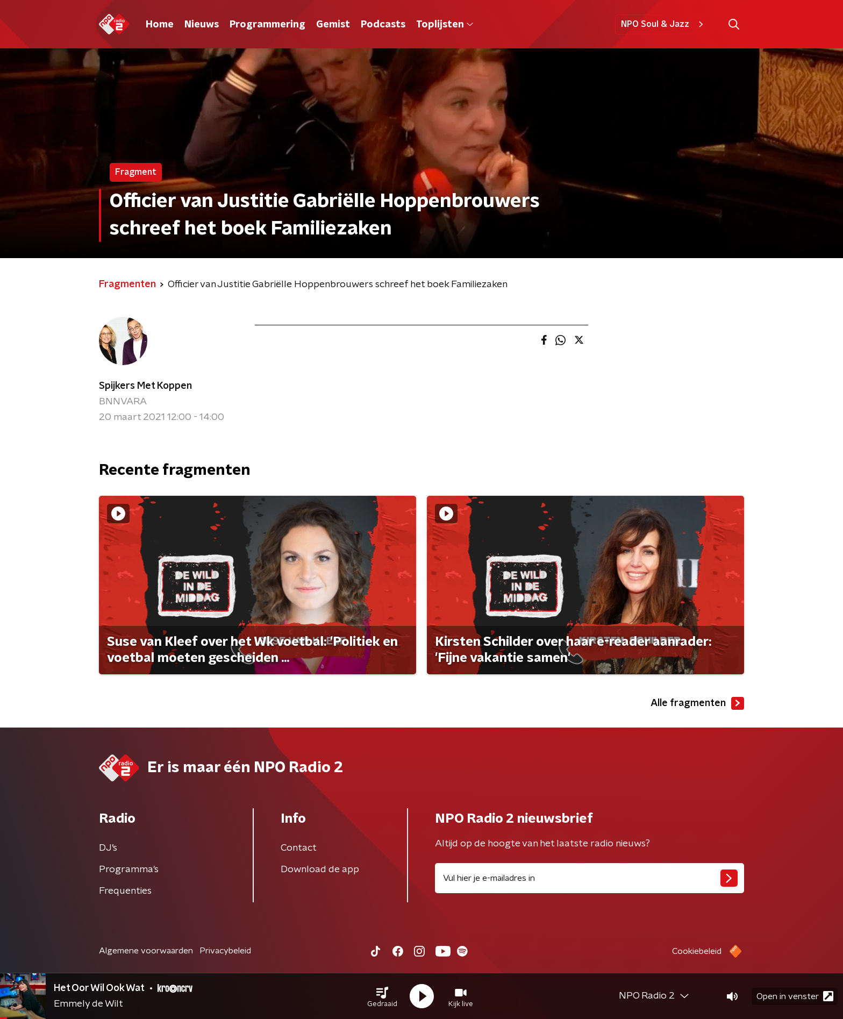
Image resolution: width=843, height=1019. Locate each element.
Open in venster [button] (794, 996)
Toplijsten (444, 25)
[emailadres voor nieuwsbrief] (589, 878)
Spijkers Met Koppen (145, 386)
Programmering (267, 25)
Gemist (333, 25)
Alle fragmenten (697, 703)
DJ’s (108, 848)
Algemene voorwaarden (146, 950)
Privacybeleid (225, 950)
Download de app (320, 869)
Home (160, 25)
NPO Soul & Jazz (663, 24)
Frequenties (125, 891)
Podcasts (383, 25)
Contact (299, 848)
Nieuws (201, 25)
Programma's (129, 869)
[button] (382, 996)
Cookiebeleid (696, 951)
